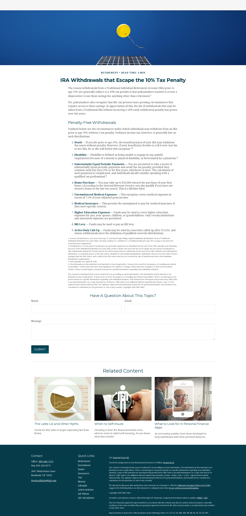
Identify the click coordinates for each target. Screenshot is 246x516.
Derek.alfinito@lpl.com (43, 480)
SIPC (206, 498)
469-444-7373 (46, 461)
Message (36, 321)
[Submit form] (40, 349)
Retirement (84, 461)
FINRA (199, 498)
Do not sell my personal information (184, 488)
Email (128, 300)
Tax (80, 477)
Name (34, 300)
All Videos (83, 494)
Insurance (83, 473)
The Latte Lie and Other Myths (56, 424)
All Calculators (86, 498)
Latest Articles (86, 489)
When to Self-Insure (108, 424)
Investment (84, 465)
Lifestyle (82, 485)
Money (81, 481)
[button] (107, 5)
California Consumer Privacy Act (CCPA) (193, 485)
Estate (81, 469)
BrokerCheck (168, 463)
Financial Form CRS (121, 458)
